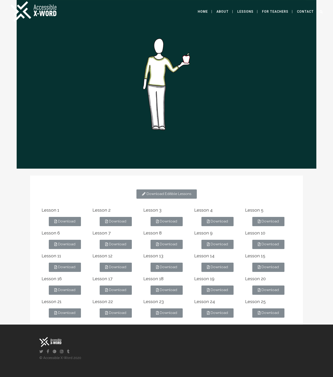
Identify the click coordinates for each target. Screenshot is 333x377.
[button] (166, 194)
